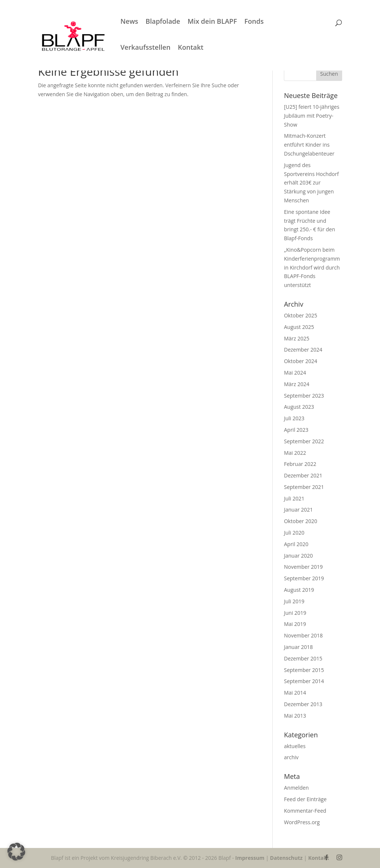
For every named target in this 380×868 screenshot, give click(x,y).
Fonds (263, 22)
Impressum (250, 857)
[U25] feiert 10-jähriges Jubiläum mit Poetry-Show (311, 115)
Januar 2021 (298, 509)
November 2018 (303, 635)
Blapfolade (172, 22)
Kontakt (200, 48)
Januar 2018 (298, 646)
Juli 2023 (294, 418)
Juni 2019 (295, 612)
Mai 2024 (295, 372)
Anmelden (296, 787)
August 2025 (299, 326)
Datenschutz (286, 857)
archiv (291, 757)
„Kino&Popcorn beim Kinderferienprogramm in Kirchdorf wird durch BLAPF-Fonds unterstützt (312, 267)
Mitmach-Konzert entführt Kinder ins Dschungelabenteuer (310, 144)
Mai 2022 (295, 452)
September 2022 (304, 441)
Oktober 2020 (300, 521)
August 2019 (299, 589)
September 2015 (304, 669)
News (139, 22)
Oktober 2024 (300, 361)
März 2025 (296, 338)
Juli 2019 (294, 601)
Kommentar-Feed (305, 810)
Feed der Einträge (305, 799)
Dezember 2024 (303, 349)
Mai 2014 (295, 692)
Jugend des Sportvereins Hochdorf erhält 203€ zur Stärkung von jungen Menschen (311, 182)
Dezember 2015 (303, 658)
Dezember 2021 (303, 475)
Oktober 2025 (300, 315)
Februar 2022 (300, 463)
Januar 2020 (298, 555)
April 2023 (296, 429)
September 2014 (304, 681)
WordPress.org (302, 822)
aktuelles (294, 746)
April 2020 (296, 544)
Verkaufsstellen (155, 48)
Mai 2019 (295, 623)
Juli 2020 (294, 532)
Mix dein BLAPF (221, 22)
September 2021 (304, 486)
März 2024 (296, 384)
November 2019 (303, 566)
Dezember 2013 (303, 704)
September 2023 (304, 395)
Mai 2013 (295, 715)
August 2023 (299, 406)
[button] (16, 851)
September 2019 (304, 578)
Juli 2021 (294, 498)
